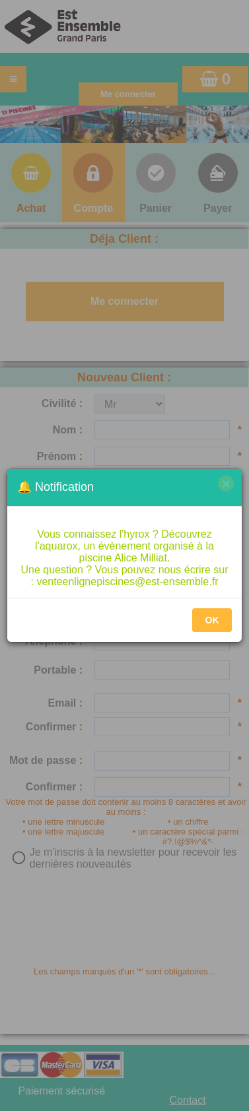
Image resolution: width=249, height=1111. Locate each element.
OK (212, 620)
